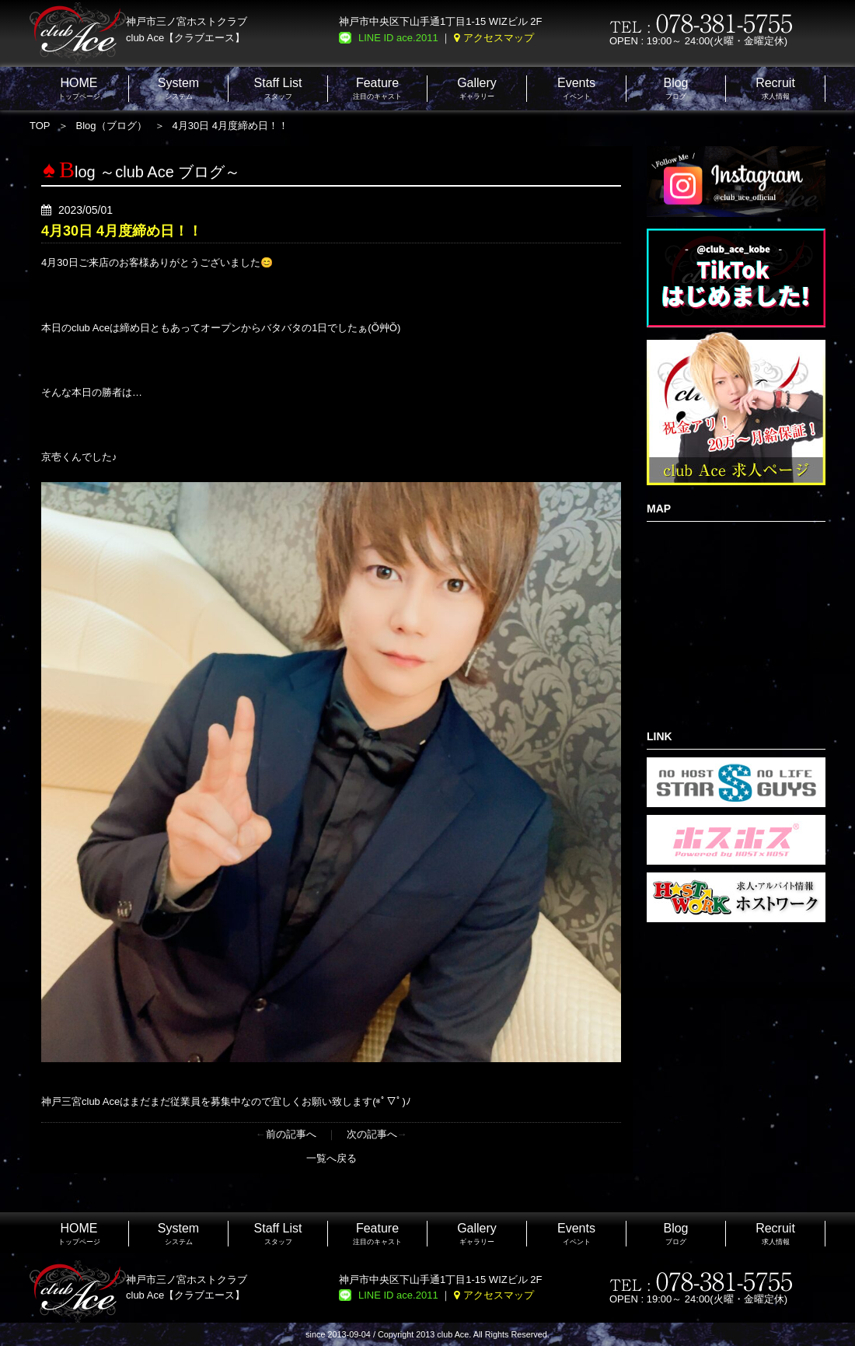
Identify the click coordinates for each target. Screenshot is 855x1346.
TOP (40, 125)
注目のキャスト (377, 88)
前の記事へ (291, 1134)
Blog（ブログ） (111, 125)
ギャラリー (477, 88)
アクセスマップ (498, 38)
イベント (576, 88)
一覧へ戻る (331, 1158)
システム (178, 88)
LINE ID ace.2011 (398, 38)
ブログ (675, 88)
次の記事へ (372, 1134)
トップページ (79, 88)
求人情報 (775, 88)
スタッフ (278, 88)
